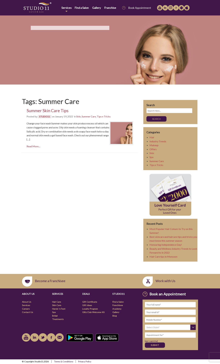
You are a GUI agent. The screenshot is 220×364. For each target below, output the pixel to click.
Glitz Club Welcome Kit (93, 312)
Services (66, 7)
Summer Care (89, 116)
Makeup (154, 145)
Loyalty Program (90, 308)
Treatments (58, 319)
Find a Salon (82, 7)
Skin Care (56, 305)
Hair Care (56, 302)
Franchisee (117, 305)
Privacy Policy (84, 361)
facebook (176, 8)
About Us (26, 302)
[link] (41, 7)
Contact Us (27, 312)
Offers (153, 149)
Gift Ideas (87, 305)
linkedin (165, 8)
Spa (151, 157)
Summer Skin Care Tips (47, 110)
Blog (114, 315)
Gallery (96, 7)
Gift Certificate (89, 302)
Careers (26, 308)
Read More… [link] (33, 146)
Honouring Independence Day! (166, 244)
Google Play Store (181, 8)
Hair (152, 137)
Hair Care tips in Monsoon (163, 256)
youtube (159, 8)
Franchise (110, 7)
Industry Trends (158, 141)
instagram (170, 8)
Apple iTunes (187, 8)
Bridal (55, 315)
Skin (78, 116)
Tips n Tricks (104, 116)
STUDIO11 (44, 116)
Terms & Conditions (63, 361)
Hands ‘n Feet (58, 308)
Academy (116, 308)
